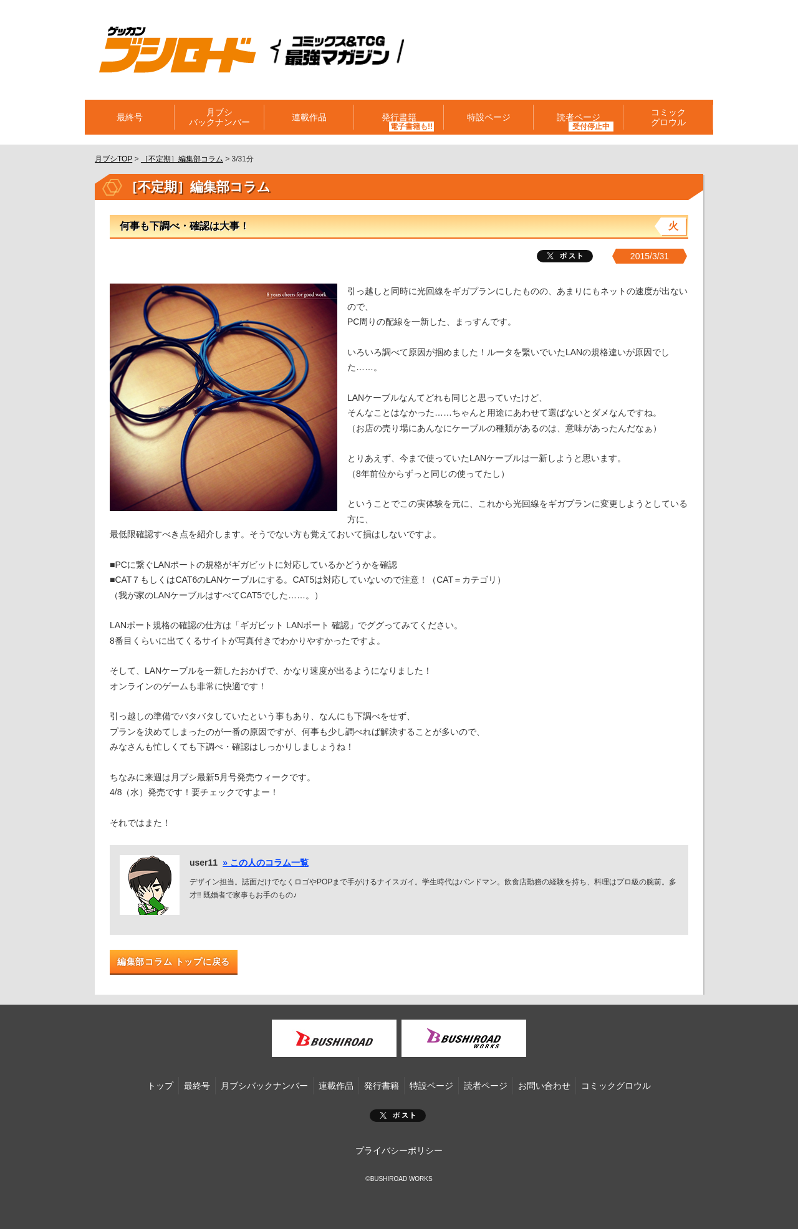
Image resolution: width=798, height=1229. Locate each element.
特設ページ (489, 117)
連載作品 (309, 117)
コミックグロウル (668, 117)
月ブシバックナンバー (219, 117)
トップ (160, 1086)
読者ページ (578, 117)
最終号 (130, 117)
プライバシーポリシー (399, 1150)
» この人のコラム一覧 (266, 863)
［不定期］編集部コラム (182, 159)
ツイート (565, 256)
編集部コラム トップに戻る (173, 962)
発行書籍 (399, 117)
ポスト (398, 1115)
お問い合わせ (544, 1086)
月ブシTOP (113, 159)
